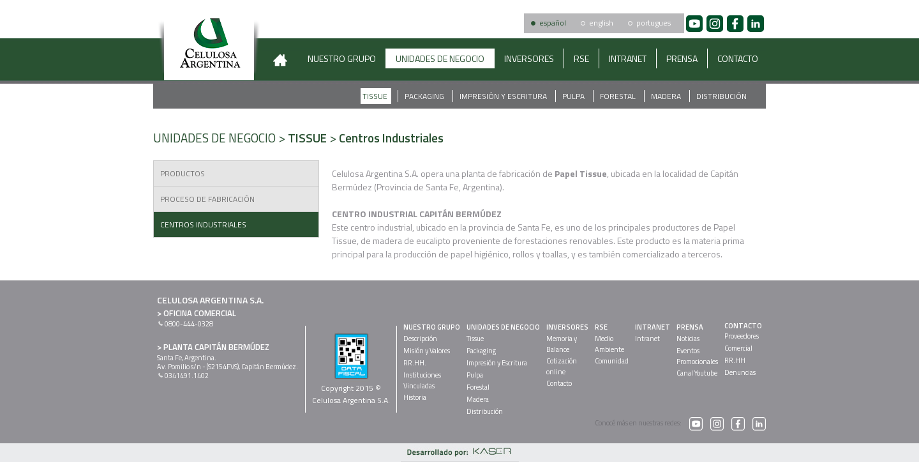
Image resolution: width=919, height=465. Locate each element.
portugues (653, 23)
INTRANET (627, 58)
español (552, 23)
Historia (414, 397)
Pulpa (574, 96)
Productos (182, 173)
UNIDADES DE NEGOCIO (440, 58)
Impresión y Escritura (504, 96)
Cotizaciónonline (561, 366)
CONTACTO (737, 58)
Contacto (559, 383)
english (601, 23)
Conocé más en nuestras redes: (649, 423)
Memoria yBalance (561, 343)
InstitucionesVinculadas (422, 380)
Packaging (425, 96)
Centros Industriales (203, 224)
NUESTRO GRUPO (342, 58)
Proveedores (741, 336)
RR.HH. (414, 363)
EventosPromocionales (697, 356)
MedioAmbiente (609, 343)
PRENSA (682, 58)
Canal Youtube (696, 373)
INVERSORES (529, 58)
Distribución (721, 96)
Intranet (647, 338)
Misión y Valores (426, 351)
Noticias (687, 338)
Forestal (619, 96)
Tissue (375, 96)
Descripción (420, 338)
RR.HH (734, 360)
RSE (581, 58)
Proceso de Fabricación (207, 199)
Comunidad (612, 361)
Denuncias (740, 372)
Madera (667, 96)
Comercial (738, 348)
